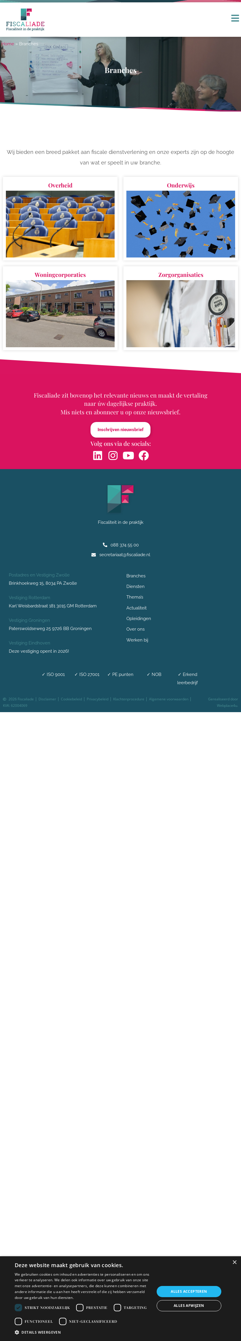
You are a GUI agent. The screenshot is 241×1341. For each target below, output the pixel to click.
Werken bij (137, 641)
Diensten (137, 587)
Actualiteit (136, 608)
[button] (82, 1332)
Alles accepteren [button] (189, 1291)
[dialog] (120, 1298)
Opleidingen (138, 619)
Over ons (137, 630)
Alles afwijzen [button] (189, 1305)
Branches (137, 576)
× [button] (234, 1262)
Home (7, 43)
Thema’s (134, 598)
